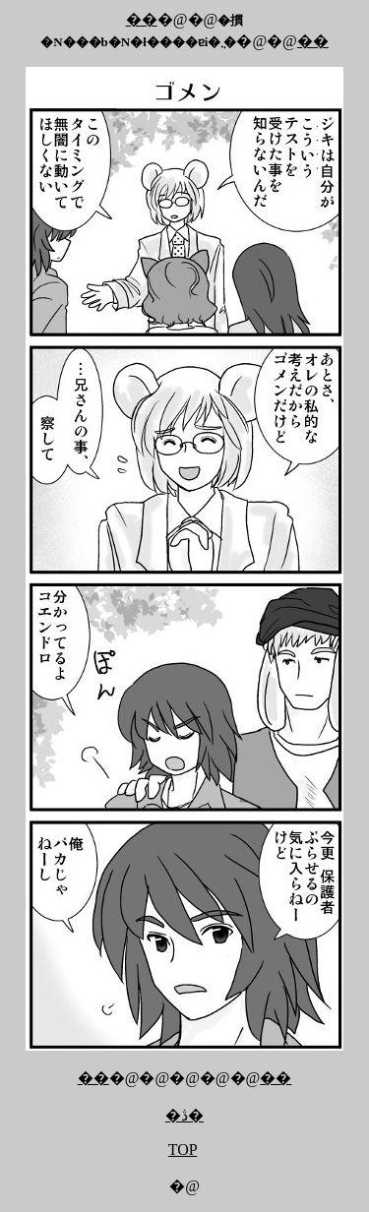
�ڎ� (184, 1115)
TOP (182, 1149)
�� (141, 19)
